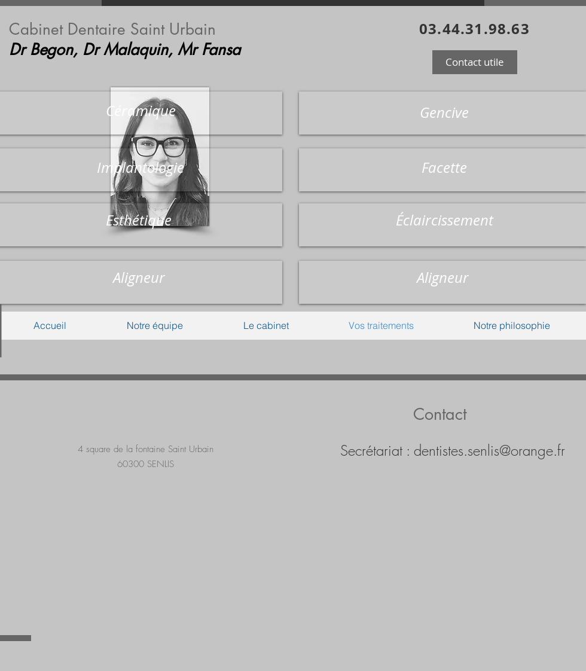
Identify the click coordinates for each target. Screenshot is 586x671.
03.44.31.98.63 (474, 29)
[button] (474, 62)
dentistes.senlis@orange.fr (489, 450)
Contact (439, 414)
